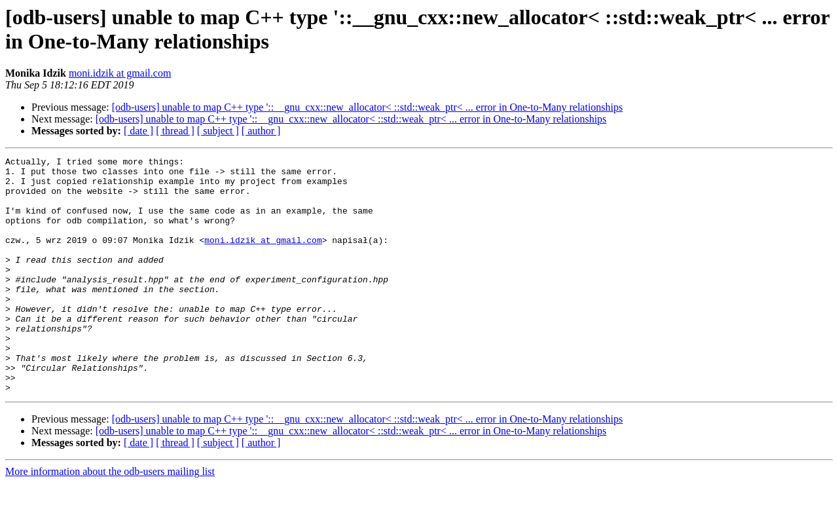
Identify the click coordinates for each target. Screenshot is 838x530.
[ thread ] (175, 130)
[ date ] (138, 130)
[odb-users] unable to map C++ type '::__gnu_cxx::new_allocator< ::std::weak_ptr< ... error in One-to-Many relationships (367, 107)
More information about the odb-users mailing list (110, 518)
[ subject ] (218, 130)
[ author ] (261, 130)
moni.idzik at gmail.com (120, 73)
